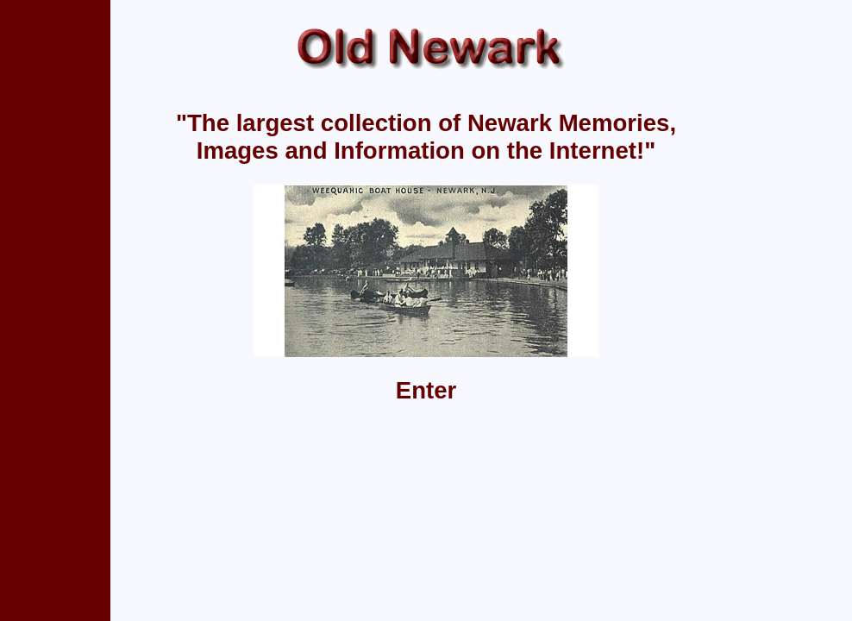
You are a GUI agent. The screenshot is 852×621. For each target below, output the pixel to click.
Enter (426, 390)
